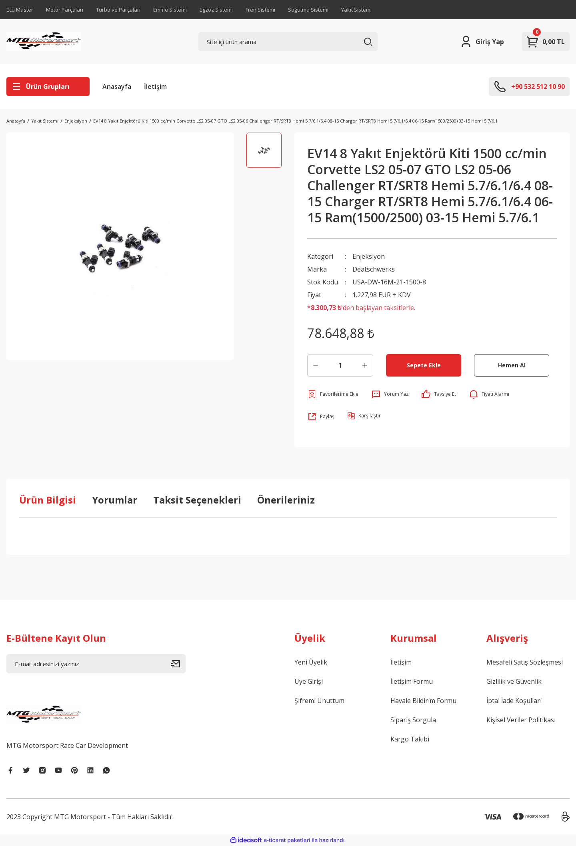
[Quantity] (340, 365)
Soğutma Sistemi (308, 9)
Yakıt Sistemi (356, 9)
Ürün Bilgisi (47, 499)
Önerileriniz (286, 499)
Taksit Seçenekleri (197, 499)
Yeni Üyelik (310, 662)
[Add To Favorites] (332, 394)
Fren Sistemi (260, 9)
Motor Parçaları (64, 9)
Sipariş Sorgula (413, 719)
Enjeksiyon (368, 256)
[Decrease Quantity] (316, 365)
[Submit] (178, 663)
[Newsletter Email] (96, 663)
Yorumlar (114, 499)
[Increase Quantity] (365, 365)
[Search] (288, 41)
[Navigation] (48, 86)
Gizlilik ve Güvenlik (514, 681)
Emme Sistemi (170, 9)
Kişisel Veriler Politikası (521, 719)
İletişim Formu (411, 681)
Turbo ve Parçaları (118, 9)
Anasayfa (116, 86)
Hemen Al (512, 365)
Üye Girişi (308, 681)
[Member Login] (482, 41)
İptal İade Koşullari (514, 700)
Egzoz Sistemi (216, 9)
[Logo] (43, 41)
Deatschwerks (373, 269)
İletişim (155, 86)
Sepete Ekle (424, 365)
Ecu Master (19, 9)
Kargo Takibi (409, 739)
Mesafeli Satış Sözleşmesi (524, 662)
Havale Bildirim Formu (423, 700)
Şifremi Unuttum (319, 700)
